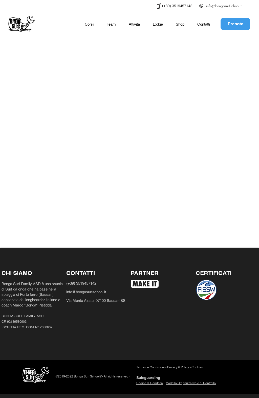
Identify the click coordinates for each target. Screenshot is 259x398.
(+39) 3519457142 (81, 283)
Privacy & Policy (178, 367)
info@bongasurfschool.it (86, 292)
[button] (89, 24)
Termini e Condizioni (150, 367)
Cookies (197, 367)
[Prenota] (235, 24)
